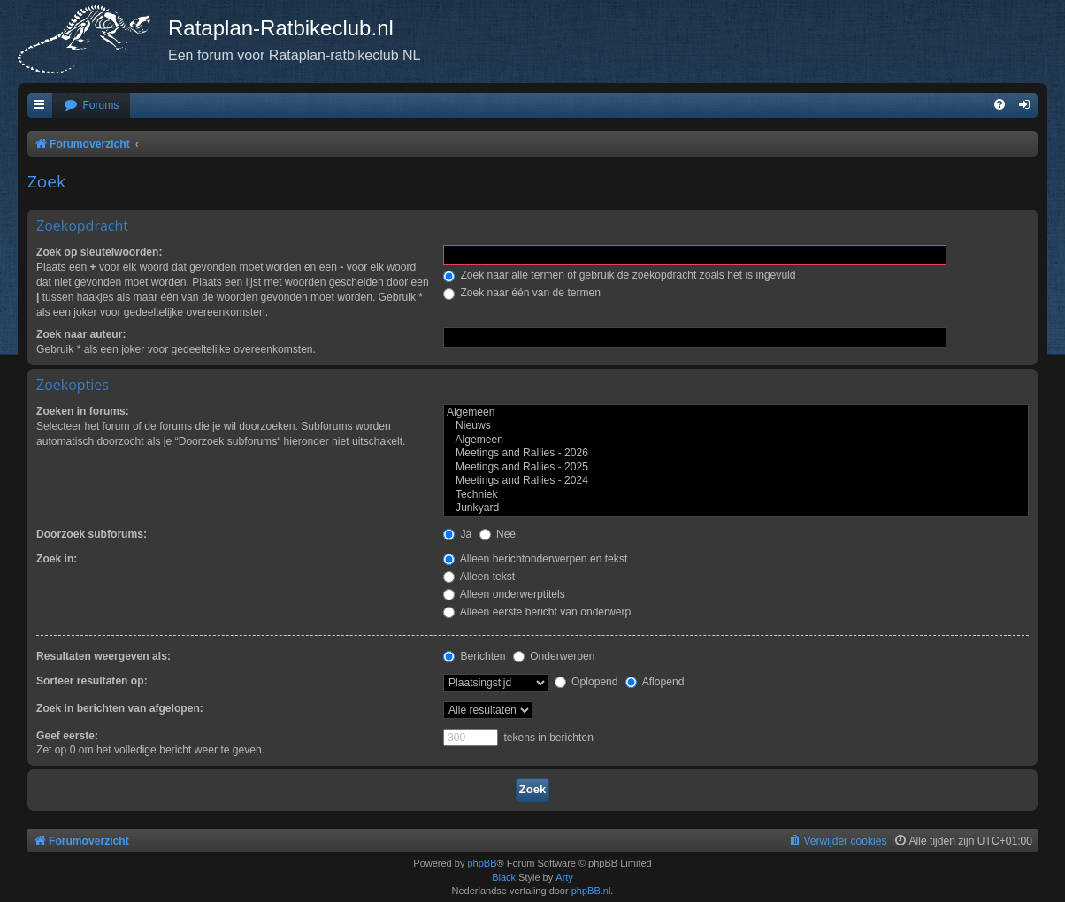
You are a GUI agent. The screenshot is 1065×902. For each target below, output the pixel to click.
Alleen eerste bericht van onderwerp (537, 612)
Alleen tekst (479, 576)
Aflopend (654, 682)
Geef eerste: (67, 736)
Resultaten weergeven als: (103, 656)
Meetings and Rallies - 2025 (736, 468)
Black (504, 877)
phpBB (481, 863)
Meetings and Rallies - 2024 (736, 481)
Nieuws (736, 426)
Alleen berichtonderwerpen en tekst (535, 559)
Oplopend (586, 682)
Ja (457, 534)
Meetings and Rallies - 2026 (736, 454)
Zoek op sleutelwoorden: (99, 252)
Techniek (736, 495)
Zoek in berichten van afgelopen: (119, 708)
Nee (498, 534)
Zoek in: (56, 559)
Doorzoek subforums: (91, 534)
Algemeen (736, 413)
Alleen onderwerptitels (504, 594)
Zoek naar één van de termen (522, 293)
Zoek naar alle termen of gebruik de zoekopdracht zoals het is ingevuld (619, 275)
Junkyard (736, 508)
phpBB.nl (591, 890)
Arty (564, 877)
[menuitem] (91, 106)
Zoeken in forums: (82, 411)
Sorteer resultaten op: (92, 681)
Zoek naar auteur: (81, 334)
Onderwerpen (554, 656)
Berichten (474, 656)
